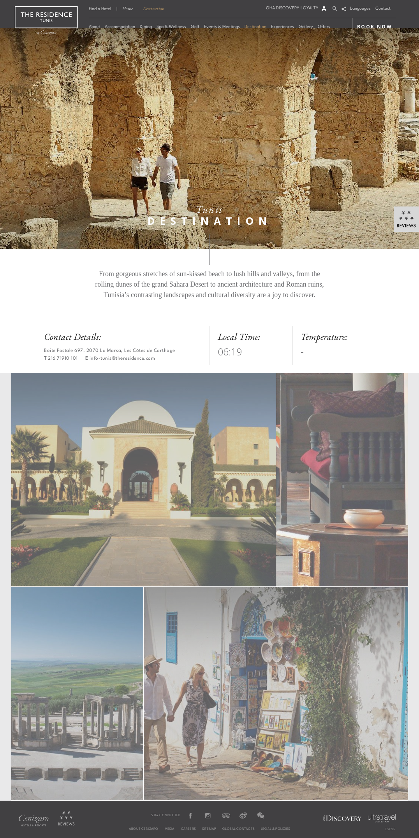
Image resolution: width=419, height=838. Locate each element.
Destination (153, 8)
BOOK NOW (374, 26)
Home (127, 8)
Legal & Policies (275, 829)
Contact (383, 9)
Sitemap (209, 829)
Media (170, 829)
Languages (360, 9)
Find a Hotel (100, 9)
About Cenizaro (143, 829)
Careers (188, 829)
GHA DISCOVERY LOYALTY (292, 8)
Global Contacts (238, 829)
